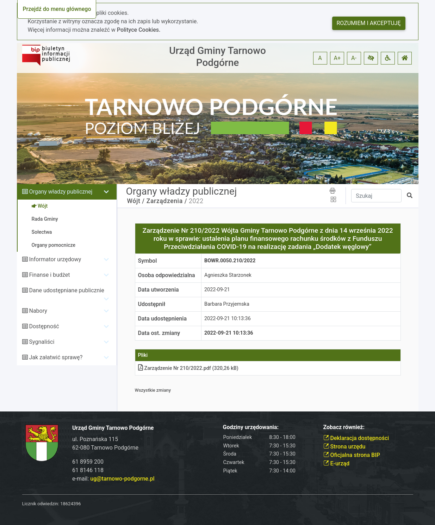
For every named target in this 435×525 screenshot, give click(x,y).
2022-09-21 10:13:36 (227, 319)
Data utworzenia (158, 289)
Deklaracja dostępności (356, 438)
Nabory (38, 310)
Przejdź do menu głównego (57, 9)
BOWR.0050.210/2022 (229, 261)
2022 (196, 200)
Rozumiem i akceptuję (369, 23)
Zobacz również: (344, 427)
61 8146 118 (88, 470)
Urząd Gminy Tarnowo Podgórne (217, 56)
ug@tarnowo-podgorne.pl (122, 478)
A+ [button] (337, 58)
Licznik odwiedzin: (40, 503)
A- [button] (353, 58)
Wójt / (136, 200)
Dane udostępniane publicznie (66, 290)
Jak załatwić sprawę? (55, 357)
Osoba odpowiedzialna (166, 275)
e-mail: (113, 478)
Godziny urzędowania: (251, 427)
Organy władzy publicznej (60, 191)
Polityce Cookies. (139, 29)
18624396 (70, 503)
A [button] (320, 58)
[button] (371, 58)
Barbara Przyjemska (226, 304)
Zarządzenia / (167, 200)
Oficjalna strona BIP (351, 455)
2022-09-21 (217, 290)
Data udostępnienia (162, 318)
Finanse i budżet (49, 274)
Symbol (147, 260)
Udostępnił (152, 304)
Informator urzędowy (55, 259)
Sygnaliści (41, 341)
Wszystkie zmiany (153, 390)
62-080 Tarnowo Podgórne (105, 447)
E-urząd (336, 463)
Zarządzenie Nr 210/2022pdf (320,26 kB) (188, 368)
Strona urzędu (344, 446)
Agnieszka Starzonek (227, 275)
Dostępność (44, 326)
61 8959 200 (88, 461)
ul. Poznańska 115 (95, 439)
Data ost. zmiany (159, 333)
